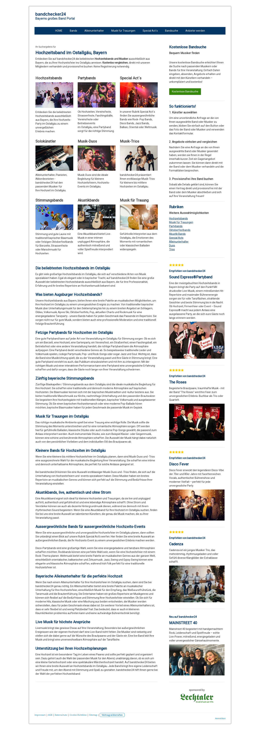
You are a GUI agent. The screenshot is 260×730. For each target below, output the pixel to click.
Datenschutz (61, 714)
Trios (172, 249)
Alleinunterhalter (94, 30)
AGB (50, 714)
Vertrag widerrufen (112, 714)
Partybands (176, 226)
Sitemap (93, 714)
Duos (172, 245)
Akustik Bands (177, 233)
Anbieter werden (195, 30)
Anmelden (220, 718)
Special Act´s (150, 30)
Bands (73, 30)
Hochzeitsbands (178, 218)
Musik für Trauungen (123, 30)
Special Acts (176, 237)
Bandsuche (171, 30)
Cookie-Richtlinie (78, 714)
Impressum (40, 714)
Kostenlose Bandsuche (185, 91)
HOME (58, 30)
